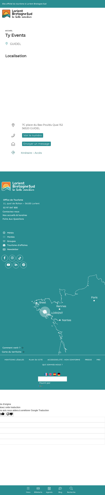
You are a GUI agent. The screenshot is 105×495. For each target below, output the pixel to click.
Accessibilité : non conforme (64, 360)
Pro (98, 360)
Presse (88, 360)
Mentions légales (14, 360)
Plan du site (36, 360)
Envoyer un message (36, 143)
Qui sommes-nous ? (52, 365)
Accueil (9, 31)
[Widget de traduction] (52, 378)
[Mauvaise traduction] (9, 414)
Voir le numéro (32, 135)
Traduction (46, 386)
